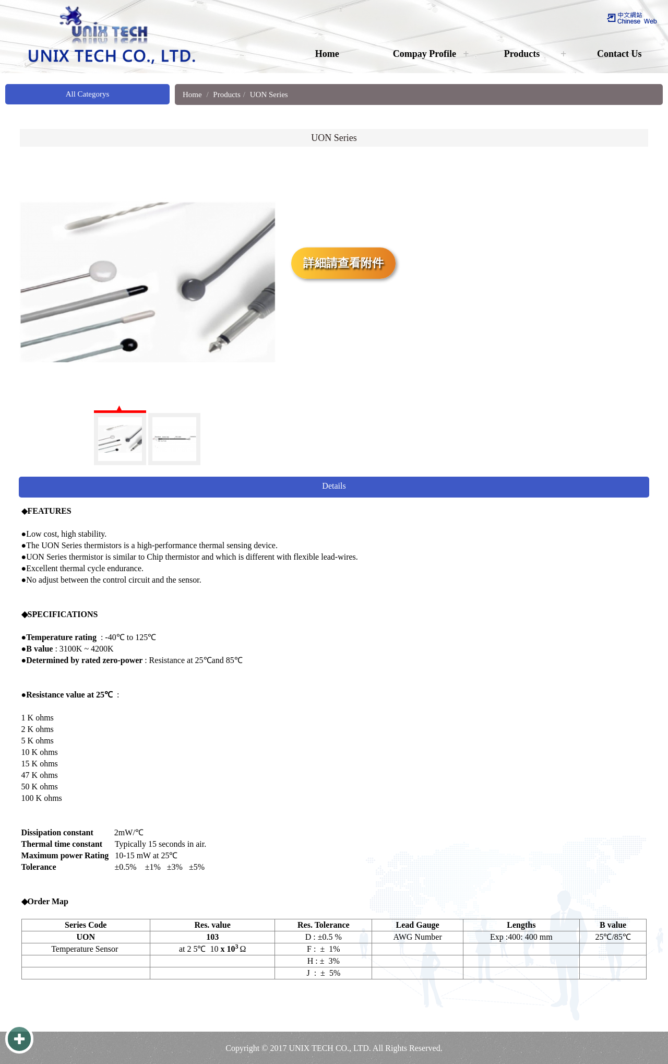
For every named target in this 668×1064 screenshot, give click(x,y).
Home (327, 54)
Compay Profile (424, 54)
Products (522, 54)
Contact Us (619, 54)
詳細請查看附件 (343, 262)
